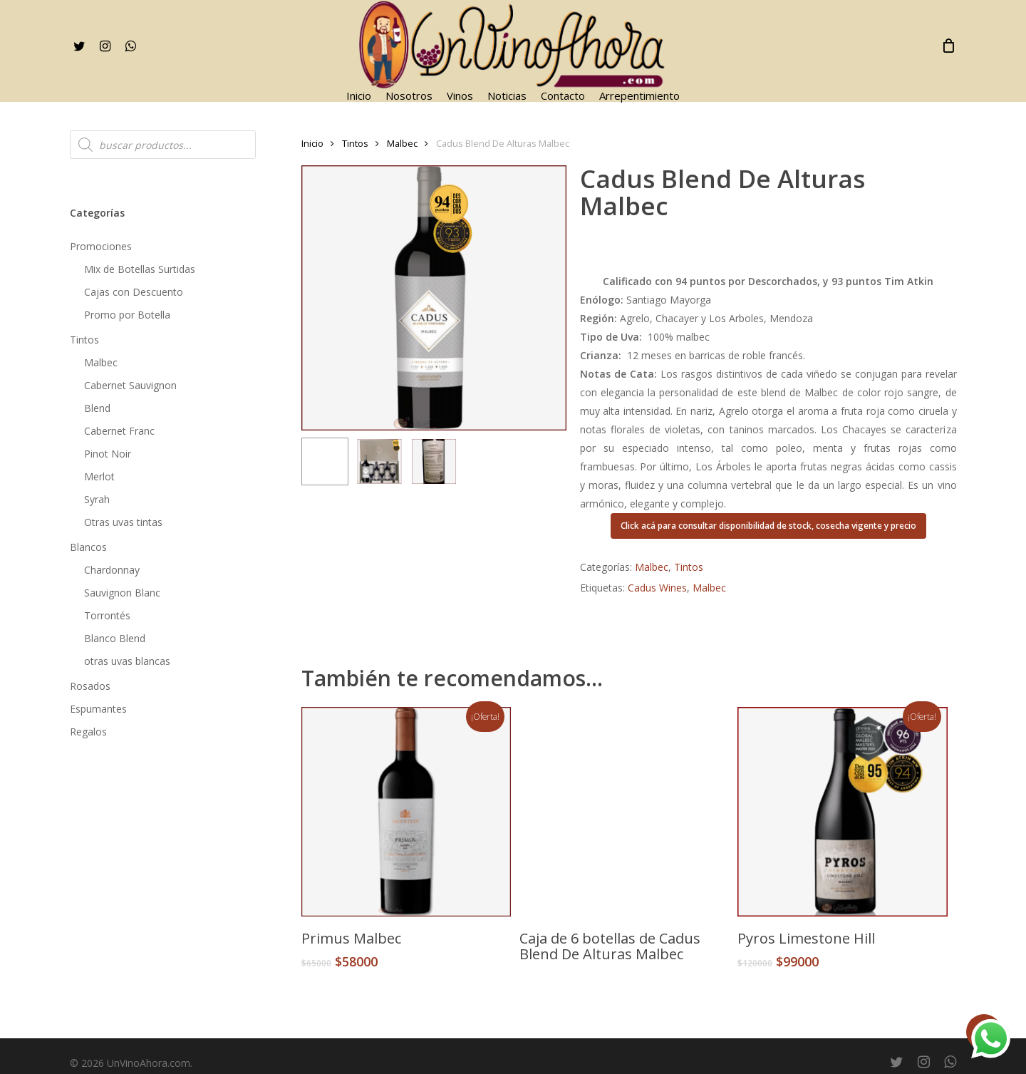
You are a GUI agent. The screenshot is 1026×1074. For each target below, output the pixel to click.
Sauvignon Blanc (122, 592)
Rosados (90, 686)
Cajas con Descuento (133, 292)
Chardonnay (112, 570)
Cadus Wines (657, 587)
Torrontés (107, 615)
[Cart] (949, 45)
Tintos (84, 339)
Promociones (101, 246)
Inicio (312, 143)
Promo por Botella (127, 314)
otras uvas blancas (127, 661)
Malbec (101, 362)
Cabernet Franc (119, 431)
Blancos (88, 547)
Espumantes (98, 709)
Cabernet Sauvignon (130, 385)
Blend (97, 408)
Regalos (88, 731)
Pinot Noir (107, 453)
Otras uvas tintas (123, 522)
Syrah (97, 499)
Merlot (99, 476)
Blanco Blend (114, 638)
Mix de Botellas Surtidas (139, 269)
